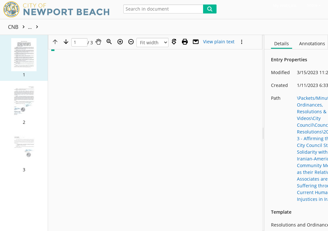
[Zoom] (109, 41)
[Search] (210, 8)
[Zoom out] (131, 41)
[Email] (195, 41)
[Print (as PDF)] (184, 41)
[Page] (79, 42)
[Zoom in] (120, 41)
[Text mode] (218, 42)
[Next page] (66, 41)
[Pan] (98, 41)
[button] (24, 58)
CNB (24, 26)
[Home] (57, 9)
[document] (296, 133)
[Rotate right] (173, 41)
